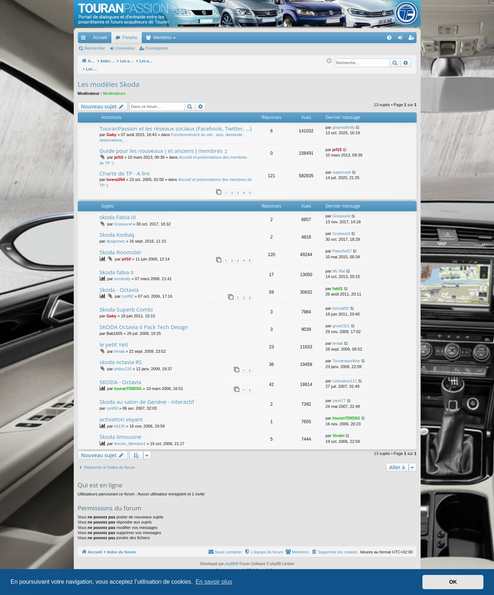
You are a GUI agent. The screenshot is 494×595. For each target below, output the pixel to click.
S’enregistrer (156, 48)
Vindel (338, 431)
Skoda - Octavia (119, 285)
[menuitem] (363, 37)
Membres (162, 37)
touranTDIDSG (128, 384)
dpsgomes (115, 237)
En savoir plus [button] (213, 582)
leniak (119, 347)
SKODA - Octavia (120, 378)
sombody (122, 275)
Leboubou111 (344, 377)
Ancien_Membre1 (130, 439)
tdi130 (119, 422)
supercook (341, 168)
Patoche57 (342, 247)
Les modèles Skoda (108, 80)
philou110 (123, 365)
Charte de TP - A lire (125, 169)
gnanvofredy (343, 123)
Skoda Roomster (121, 248)
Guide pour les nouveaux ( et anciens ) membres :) (163, 146)
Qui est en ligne (100, 481)
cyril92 (128, 292)
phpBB (230, 560)
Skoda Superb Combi (126, 305)
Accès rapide (85, 39)
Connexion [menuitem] (401, 39)
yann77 (338, 396)
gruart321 (340, 322)
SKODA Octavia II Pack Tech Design (144, 323)
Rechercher (94, 48)
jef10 (118, 153)
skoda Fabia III (118, 213)
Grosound (123, 220)
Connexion (125, 48)
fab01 (337, 284)
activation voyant (121, 415)
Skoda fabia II (117, 268)
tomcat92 (340, 304)
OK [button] (453, 582)
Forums (129, 37)
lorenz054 (115, 175)
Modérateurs (114, 89)
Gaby (111, 130)
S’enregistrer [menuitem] (412, 39)
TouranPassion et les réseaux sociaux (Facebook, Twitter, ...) (176, 124)
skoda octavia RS (121, 358)
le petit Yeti (114, 340)
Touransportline (346, 357)
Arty (234, 566)
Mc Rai (338, 267)
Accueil (100, 37)
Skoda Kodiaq (117, 230)
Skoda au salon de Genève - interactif (147, 397)
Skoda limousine (121, 432)
